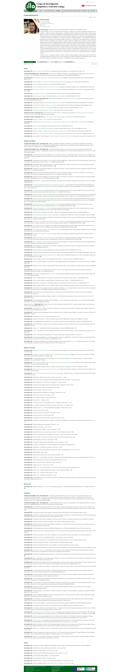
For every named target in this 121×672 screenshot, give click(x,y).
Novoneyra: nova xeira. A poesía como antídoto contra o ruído (46, 369)
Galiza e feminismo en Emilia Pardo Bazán (42, 71)
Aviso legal (54, 670)
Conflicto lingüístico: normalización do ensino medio (61, 136)
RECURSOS (93, 10)
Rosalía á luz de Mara (37, 620)
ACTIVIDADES (84, 10)
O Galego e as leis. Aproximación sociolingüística (43, 128)
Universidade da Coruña (45, 26)
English (90, 2)
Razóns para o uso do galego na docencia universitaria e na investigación (49, 221)
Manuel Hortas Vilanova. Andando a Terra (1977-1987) (59, 663)
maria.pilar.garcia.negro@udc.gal (46, 23)
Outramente (35, 84)
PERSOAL (58, 10)
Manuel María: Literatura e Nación (52, 102)
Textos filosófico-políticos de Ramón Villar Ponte (43, 110)
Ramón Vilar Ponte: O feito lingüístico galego (55, 116)
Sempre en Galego (37, 126)
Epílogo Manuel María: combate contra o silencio (43, 237)
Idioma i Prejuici (46, 486)
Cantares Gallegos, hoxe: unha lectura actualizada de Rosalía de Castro (48, 81)
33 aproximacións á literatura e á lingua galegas (50, 133)
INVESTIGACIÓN (67, 10)
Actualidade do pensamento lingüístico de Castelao (44, 612)
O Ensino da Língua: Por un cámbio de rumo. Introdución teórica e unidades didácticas (60, 121)
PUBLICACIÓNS (75, 10)
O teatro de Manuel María (38, 225)
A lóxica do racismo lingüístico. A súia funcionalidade (44, 233)
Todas (25, 63)
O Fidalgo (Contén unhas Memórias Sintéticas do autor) (54, 131)
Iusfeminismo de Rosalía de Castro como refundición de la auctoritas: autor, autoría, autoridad (53, 362)
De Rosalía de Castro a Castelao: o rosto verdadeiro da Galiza (46, 229)
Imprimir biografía (93, 17)
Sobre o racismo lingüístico (41, 96)
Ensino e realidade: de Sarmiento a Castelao (42, 241)
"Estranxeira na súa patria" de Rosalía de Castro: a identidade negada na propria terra (51, 354)
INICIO (41, 10)
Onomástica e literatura (38, 190)
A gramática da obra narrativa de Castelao (42, 350)
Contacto (58, 670)
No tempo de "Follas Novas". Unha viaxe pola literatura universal (49, 77)
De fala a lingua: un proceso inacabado (41, 93)
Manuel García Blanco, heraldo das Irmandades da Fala (45, 194)
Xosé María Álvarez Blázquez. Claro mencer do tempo (44, 105)
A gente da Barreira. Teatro (41, 119)
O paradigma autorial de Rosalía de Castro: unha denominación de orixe (48, 184)
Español (93, 2)
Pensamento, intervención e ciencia (41, 208)
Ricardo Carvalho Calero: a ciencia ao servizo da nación (47, 89)
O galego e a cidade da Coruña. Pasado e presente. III (44, 255)
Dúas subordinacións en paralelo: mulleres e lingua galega (45, 214)
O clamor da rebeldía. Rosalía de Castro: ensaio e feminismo (46, 86)
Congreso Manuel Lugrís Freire (70, 98)
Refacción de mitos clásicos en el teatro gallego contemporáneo (47, 198)
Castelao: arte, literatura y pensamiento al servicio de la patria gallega (48, 373)
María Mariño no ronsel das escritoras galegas (43, 107)
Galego (87, 2)
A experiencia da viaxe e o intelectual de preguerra (44, 204)
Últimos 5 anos (30, 63)
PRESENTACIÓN (49, 10)
